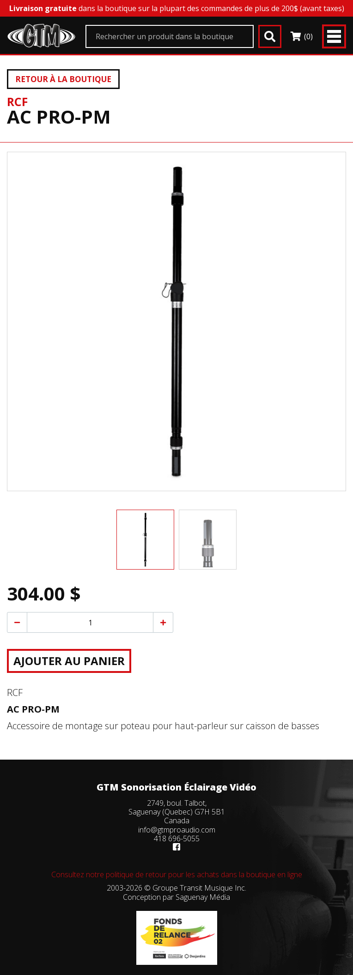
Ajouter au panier (69, 660)
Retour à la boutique (63, 79)
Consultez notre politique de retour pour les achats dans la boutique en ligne (176, 874)
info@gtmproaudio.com (176, 830)
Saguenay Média (203, 897)
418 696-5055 (177, 838)
